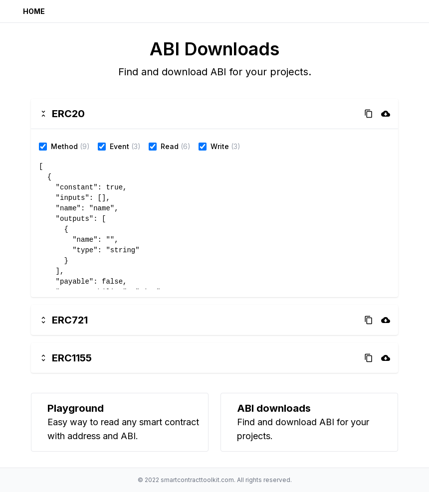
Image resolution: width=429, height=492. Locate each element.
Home (34, 11)
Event (119, 146)
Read (170, 146)
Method (64, 146)
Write (220, 146)
